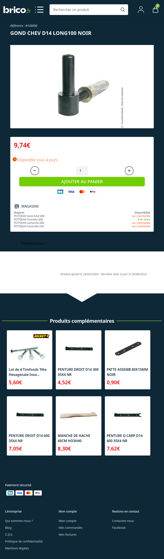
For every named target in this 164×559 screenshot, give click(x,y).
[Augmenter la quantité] (129, 170)
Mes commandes (71, 528)
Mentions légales (17, 548)
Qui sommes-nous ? (19, 521)
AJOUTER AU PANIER (82, 181)
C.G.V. (9, 534)
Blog (8, 528)
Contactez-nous (123, 521)
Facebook (119, 528)
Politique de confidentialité (24, 541)
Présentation (33, 243)
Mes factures (68, 534)
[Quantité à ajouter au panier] (82, 170)
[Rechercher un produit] (85, 9)
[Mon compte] (141, 10)
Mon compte (67, 521)
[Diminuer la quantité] (35, 170)
